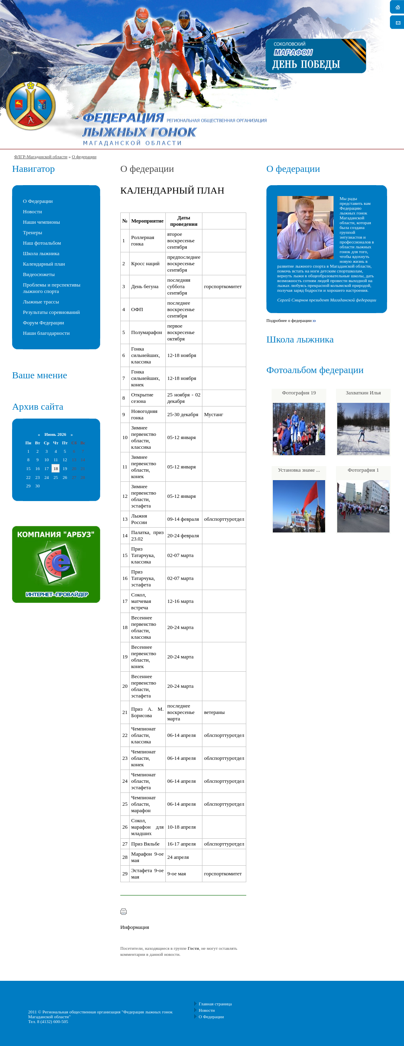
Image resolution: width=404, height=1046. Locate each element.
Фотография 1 (363, 470)
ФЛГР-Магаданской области (40, 156)
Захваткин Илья (363, 393)
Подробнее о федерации (288, 320)
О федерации (84, 156)
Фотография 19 (299, 393)
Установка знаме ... (299, 470)
